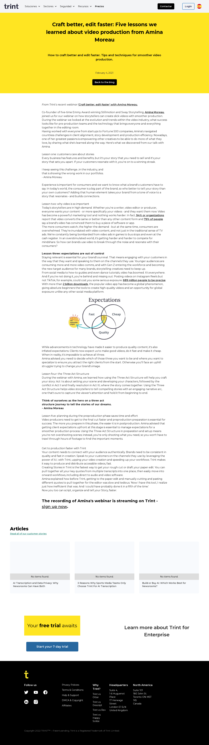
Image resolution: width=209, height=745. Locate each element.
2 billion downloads (75, 284)
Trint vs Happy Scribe (97, 718)
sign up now (54, 506)
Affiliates (66, 705)
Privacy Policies (70, 684)
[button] (32, 6)
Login (188, 6)
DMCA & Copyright (72, 700)
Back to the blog (104, 82)
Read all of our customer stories (28, 533)
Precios (99, 6)
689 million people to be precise (144, 280)
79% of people (153, 219)
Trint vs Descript (97, 704)
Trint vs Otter (97, 696)
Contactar (166, 6)
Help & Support (70, 695)
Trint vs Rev (99, 710)
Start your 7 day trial (52, 646)
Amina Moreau (154, 112)
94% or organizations (150, 215)
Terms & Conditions (72, 690)
